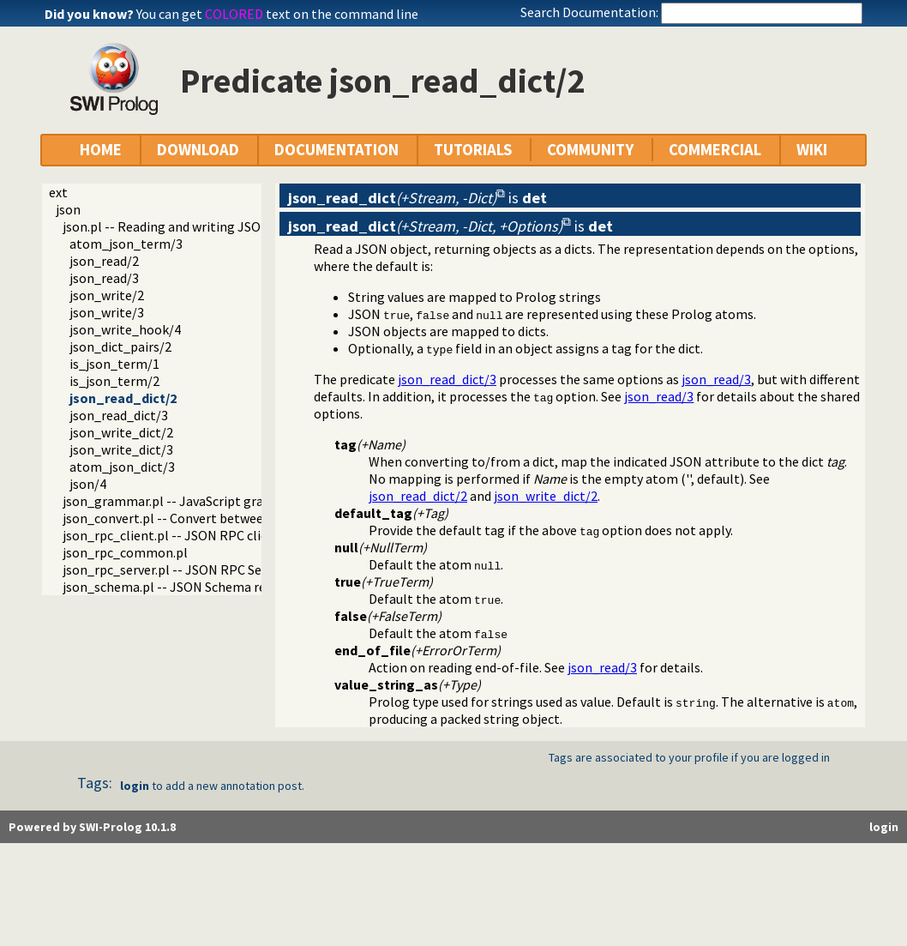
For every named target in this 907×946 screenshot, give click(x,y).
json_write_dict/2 (121, 432)
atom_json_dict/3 (122, 466)
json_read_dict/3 (118, 415)
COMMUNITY (590, 150)
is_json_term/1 (114, 363)
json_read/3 (104, 277)
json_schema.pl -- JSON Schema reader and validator (217, 586)
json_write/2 (106, 295)
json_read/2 (104, 260)
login (134, 785)
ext (58, 192)
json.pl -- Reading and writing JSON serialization (205, 226)
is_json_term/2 (114, 380)
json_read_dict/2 (123, 398)
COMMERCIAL (715, 150)
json (68, 209)
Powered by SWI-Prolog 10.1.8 (92, 827)
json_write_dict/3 (121, 449)
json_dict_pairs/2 (120, 346)
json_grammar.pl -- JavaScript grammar (181, 500)
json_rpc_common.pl (125, 552)
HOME (101, 150)
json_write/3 (106, 312)
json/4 (87, 483)
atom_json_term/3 (126, 243)
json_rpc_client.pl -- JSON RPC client (172, 535)
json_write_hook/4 (125, 329)
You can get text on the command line (277, 13)
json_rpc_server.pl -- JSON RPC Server (174, 569)
